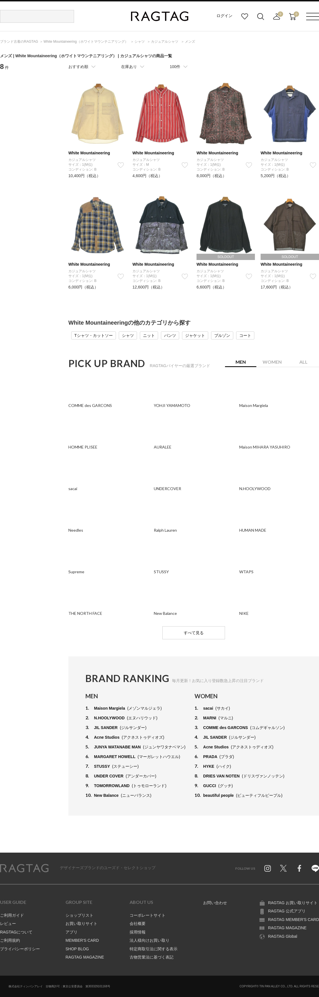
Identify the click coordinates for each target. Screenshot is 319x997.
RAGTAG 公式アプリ (287, 911)
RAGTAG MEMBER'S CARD (293, 919)
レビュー (8, 923)
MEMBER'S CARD (82, 940)
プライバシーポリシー (20, 949)
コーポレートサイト (147, 915)
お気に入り (244, 16)
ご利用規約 (10, 940)
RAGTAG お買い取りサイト (293, 902)
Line (315, 868)
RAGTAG (24, 868)
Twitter (283, 868)
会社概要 (138, 923)
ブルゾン (222, 335)
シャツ (128, 335)
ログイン (224, 15)
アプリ (71, 932)
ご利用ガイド (12, 915)
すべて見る (194, 632)
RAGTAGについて (16, 932)
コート (245, 335)
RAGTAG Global (282, 936)
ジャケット (195, 335)
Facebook (299, 868)
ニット (149, 335)
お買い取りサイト (81, 923)
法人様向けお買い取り (149, 940)
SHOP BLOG (77, 949)
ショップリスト (79, 915)
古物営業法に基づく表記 (151, 957)
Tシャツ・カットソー (93, 335)
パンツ (170, 335)
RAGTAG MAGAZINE (85, 957)
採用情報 (138, 932)
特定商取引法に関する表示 (153, 949)
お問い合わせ (215, 902)
